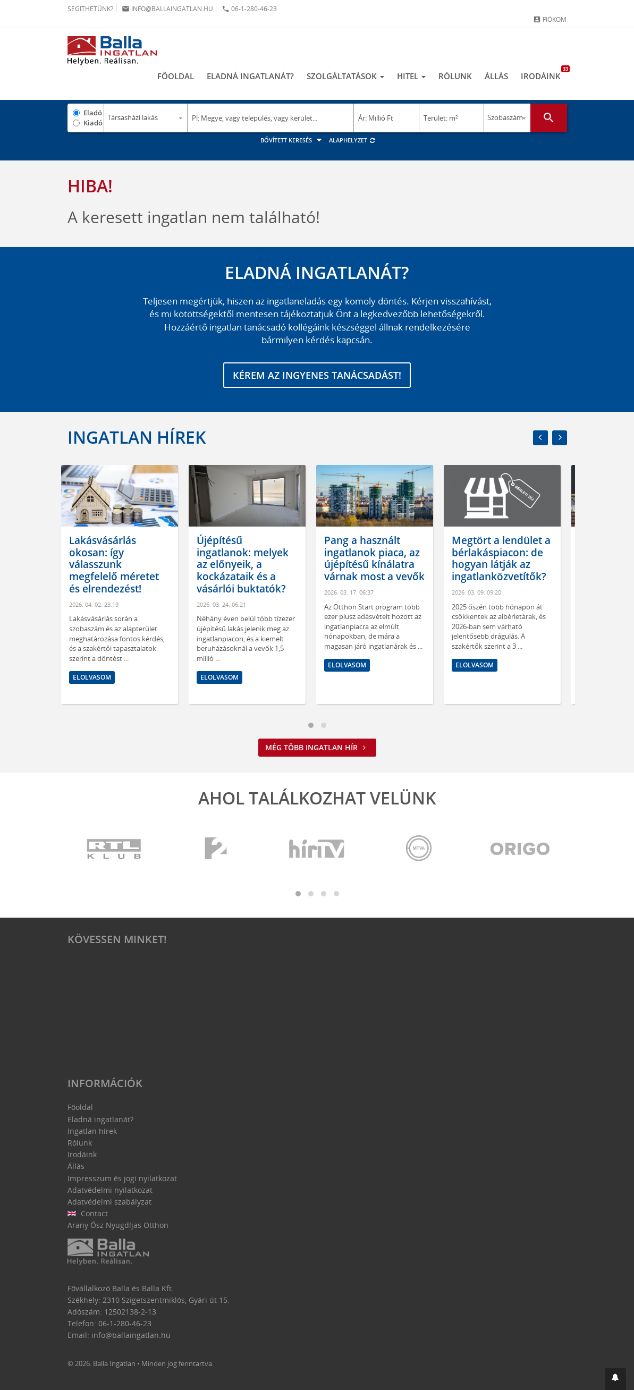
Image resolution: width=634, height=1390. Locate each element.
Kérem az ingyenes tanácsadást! (317, 375)
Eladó (92, 112)
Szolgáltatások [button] (345, 76)
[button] (615, 1379)
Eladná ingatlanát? (250, 76)
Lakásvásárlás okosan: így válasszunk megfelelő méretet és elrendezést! (120, 564)
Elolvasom (98, 677)
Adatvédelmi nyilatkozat (110, 1190)
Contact (87, 1213)
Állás (496, 76)
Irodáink (544, 73)
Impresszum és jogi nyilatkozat (122, 1178)
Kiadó (93, 123)
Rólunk (455, 76)
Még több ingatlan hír (317, 747)
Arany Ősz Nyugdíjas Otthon (117, 1225)
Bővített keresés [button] (292, 140)
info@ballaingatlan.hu (167, 8)
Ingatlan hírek (136, 437)
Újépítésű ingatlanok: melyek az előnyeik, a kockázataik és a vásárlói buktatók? (249, 564)
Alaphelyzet (352, 140)
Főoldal (175, 76)
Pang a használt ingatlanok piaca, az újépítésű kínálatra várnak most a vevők (381, 558)
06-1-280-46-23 (249, 8)
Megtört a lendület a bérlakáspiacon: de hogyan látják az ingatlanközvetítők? (507, 558)
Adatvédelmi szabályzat (109, 1202)
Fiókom (550, 19)
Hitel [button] (411, 76)
